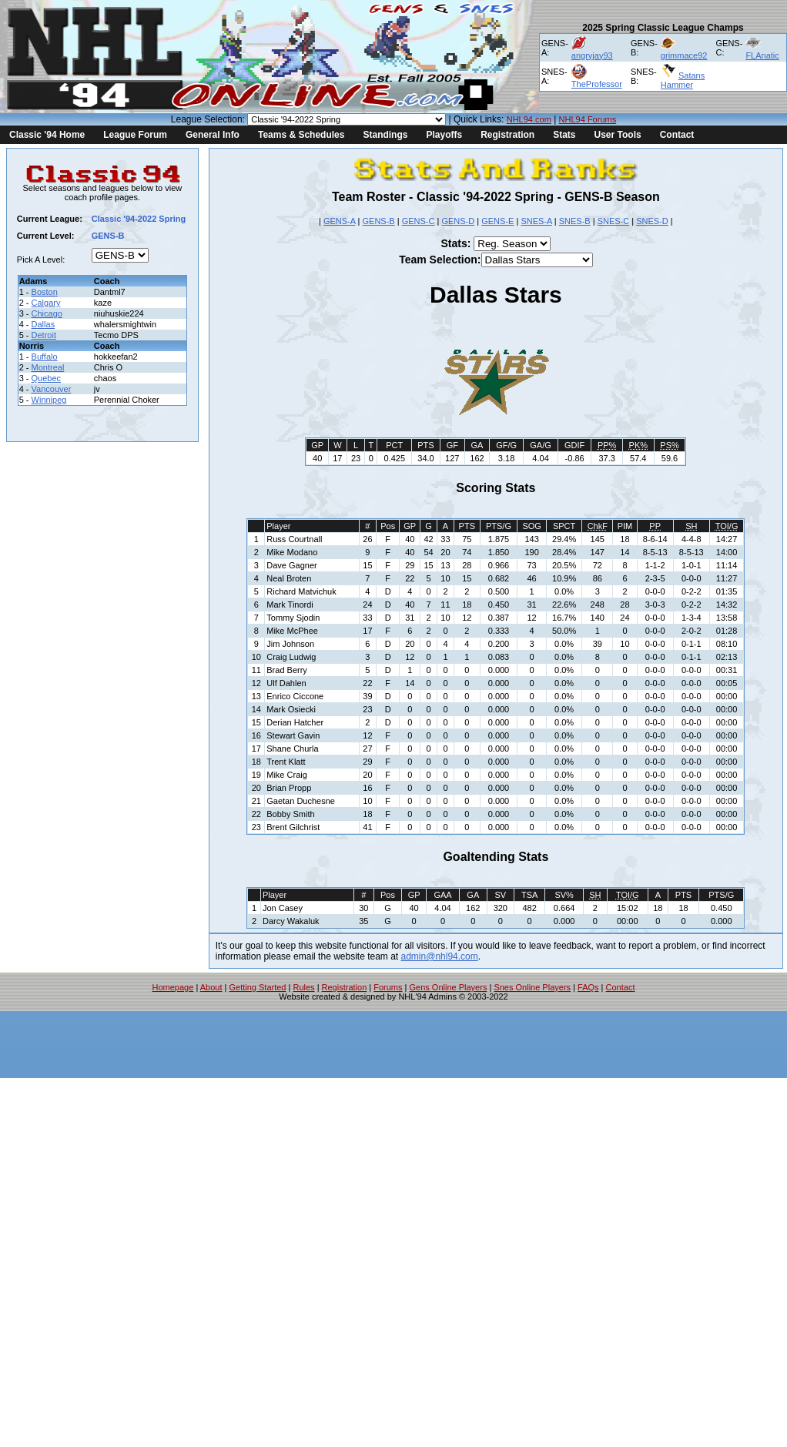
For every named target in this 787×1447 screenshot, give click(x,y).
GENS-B (379, 221)
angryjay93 (592, 55)
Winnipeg (49, 399)
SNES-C (614, 221)
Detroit (44, 335)
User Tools (617, 134)
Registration (507, 134)
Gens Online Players (448, 987)
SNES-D (652, 221)
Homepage (173, 987)
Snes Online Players (532, 987)
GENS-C (418, 221)
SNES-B (575, 221)
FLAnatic (762, 55)
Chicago (47, 313)
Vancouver (52, 389)
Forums (387, 987)
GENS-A (339, 221)
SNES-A (536, 221)
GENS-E (497, 221)
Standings (385, 134)
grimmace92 (684, 55)
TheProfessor (596, 84)
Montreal (48, 367)
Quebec (47, 378)
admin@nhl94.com (439, 956)
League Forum (135, 134)
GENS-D (457, 221)
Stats (564, 134)
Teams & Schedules (301, 134)
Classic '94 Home (47, 134)
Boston (45, 291)
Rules (303, 987)
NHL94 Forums (588, 119)
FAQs (588, 987)
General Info (212, 134)
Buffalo (45, 356)
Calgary (46, 302)
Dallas (43, 324)
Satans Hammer (683, 80)
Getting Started (257, 987)
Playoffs (444, 134)
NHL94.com (529, 119)
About (211, 987)
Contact (677, 134)
